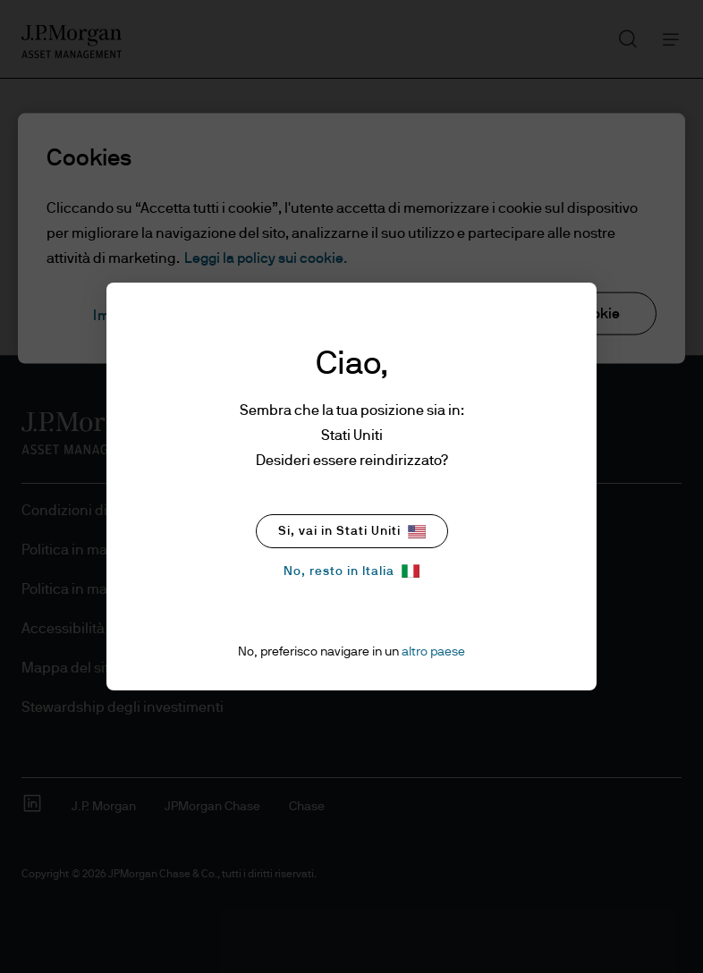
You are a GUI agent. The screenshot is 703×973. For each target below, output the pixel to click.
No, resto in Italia (351, 571)
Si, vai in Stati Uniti (352, 531)
